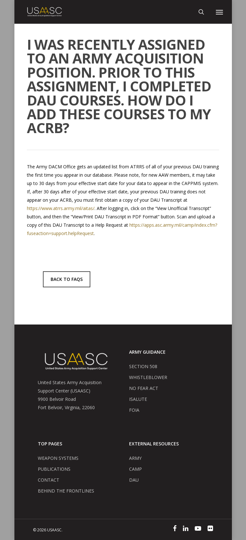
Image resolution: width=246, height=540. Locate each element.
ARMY (135, 458)
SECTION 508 (143, 366)
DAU (134, 480)
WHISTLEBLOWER (148, 377)
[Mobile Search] (201, 12)
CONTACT (48, 480)
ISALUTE (138, 399)
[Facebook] (174, 529)
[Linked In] (185, 529)
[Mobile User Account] (210, 12)
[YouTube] (198, 529)
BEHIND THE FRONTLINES (66, 491)
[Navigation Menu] (219, 12)
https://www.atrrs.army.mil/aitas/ (60, 208)
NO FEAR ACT (143, 388)
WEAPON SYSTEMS (58, 458)
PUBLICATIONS (54, 469)
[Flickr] (210, 529)
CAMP (135, 469)
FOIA (134, 410)
